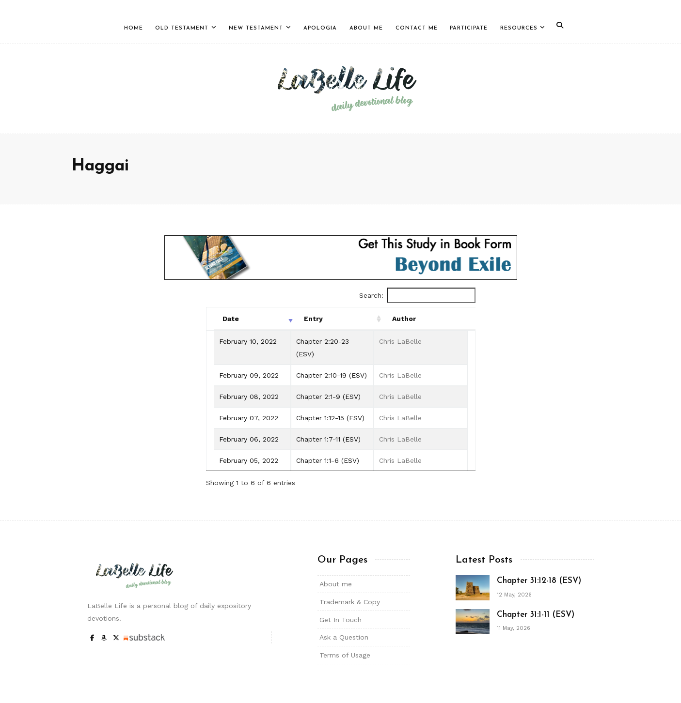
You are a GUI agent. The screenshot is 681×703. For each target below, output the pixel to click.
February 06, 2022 (249, 439)
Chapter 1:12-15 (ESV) (330, 418)
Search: (417, 295)
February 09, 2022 (249, 375)
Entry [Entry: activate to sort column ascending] (313, 318)
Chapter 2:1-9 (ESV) (328, 396)
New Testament (256, 28)
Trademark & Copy (349, 602)
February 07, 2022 (248, 418)
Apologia (320, 28)
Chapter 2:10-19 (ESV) (331, 375)
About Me (366, 28)
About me (335, 584)
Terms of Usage (344, 655)
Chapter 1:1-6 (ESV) (327, 460)
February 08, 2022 (249, 396)
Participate (469, 28)
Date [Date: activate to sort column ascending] (230, 318)
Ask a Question (343, 637)
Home (133, 28)
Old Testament (181, 28)
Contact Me (417, 28)
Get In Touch (340, 620)
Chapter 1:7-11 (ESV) (328, 439)
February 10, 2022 (248, 341)
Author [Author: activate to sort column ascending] (404, 318)
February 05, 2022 (248, 460)
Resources (519, 28)
